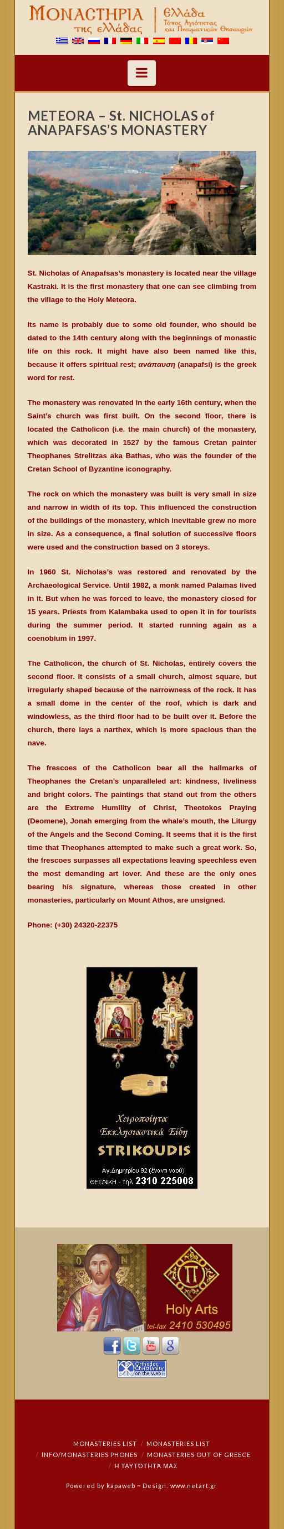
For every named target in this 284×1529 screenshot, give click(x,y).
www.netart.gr (193, 1485)
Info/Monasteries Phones (90, 1454)
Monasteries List (105, 1443)
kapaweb (120, 1485)
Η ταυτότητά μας (146, 1465)
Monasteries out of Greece (199, 1454)
